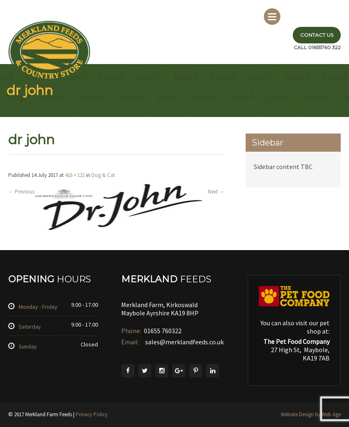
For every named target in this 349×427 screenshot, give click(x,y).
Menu (272, 16)
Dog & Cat (103, 175)
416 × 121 (75, 175)
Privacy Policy (92, 414)
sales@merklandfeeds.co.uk (184, 342)
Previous (21, 191)
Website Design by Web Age (311, 414)
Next (216, 191)
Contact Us (316, 35)
